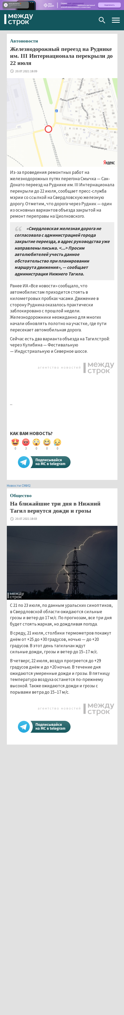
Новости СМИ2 (19, 485)
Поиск (102, 20)
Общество (21, 495)
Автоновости (24, 41)
